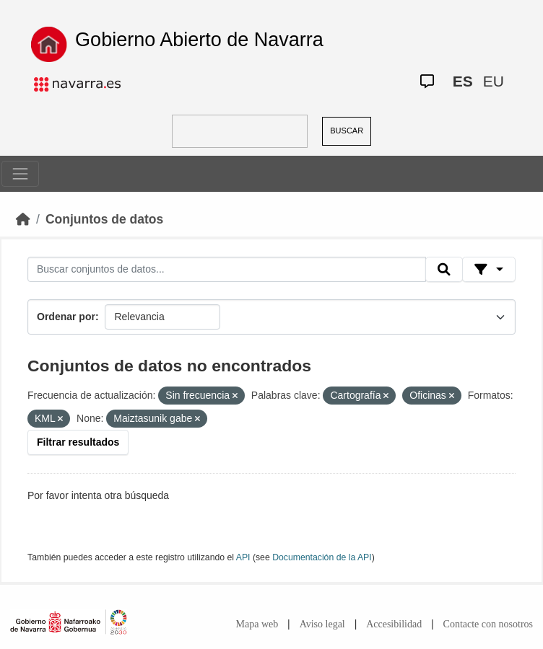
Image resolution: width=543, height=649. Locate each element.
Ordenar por (66, 316)
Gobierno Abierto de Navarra (199, 39)
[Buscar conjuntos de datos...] (226, 270)
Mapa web (257, 624)
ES (463, 81)
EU (493, 81)
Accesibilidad (394, 624)
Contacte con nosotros (488, 624)
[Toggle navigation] (20, 174)
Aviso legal (322, 624)
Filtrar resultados (78, 442)
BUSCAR (346, 130)
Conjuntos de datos (104, 219)
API (243, 557)
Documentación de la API (322, 557)
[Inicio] (23, 219)
